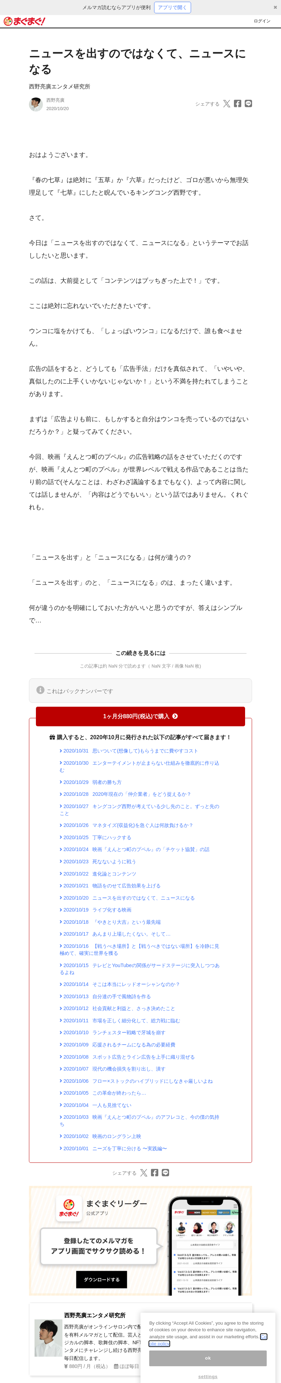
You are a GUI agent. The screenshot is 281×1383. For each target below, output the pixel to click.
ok (208, 1367)
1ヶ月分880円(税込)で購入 (140, 716)
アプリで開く (172, 7)
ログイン (262, 21)
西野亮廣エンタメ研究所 (59, 86)
